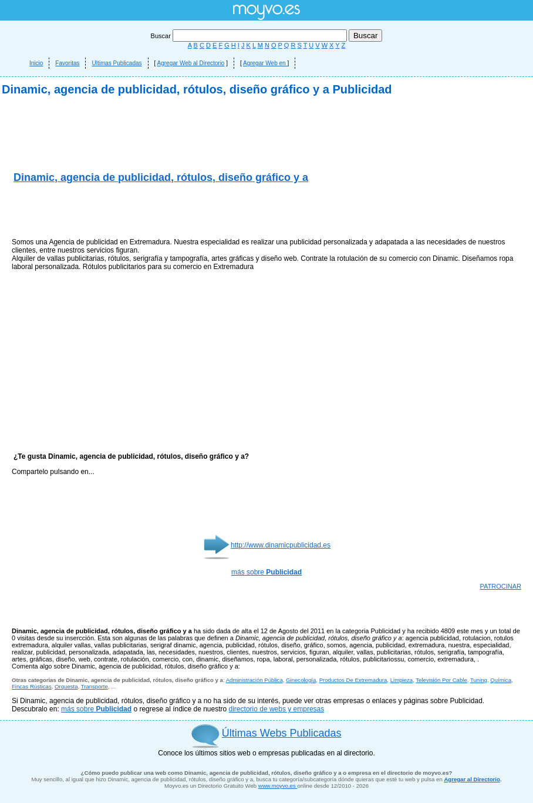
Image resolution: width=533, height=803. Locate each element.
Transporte (94, 686)
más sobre (266, 572)
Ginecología (301, 680)
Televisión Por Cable (441, 680)
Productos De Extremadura (353, 680)
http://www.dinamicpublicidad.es (280, 545)
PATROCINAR (501, 586)
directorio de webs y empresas (277, 709)
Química (500, 680)
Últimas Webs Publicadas (282, 733)
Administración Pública (254, 680)
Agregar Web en (265, 63)
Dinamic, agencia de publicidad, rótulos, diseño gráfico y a (161, 177)
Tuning (478, 680)
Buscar (250, 35)
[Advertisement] (149, 211)
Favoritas (67, 63)
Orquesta (66, 686)
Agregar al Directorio (472, 779)
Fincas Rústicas (32, 686)
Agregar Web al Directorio (191, 63)
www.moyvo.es (278, 785)
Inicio (36, 63)
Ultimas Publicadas (116, 63)
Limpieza (401, 680)
